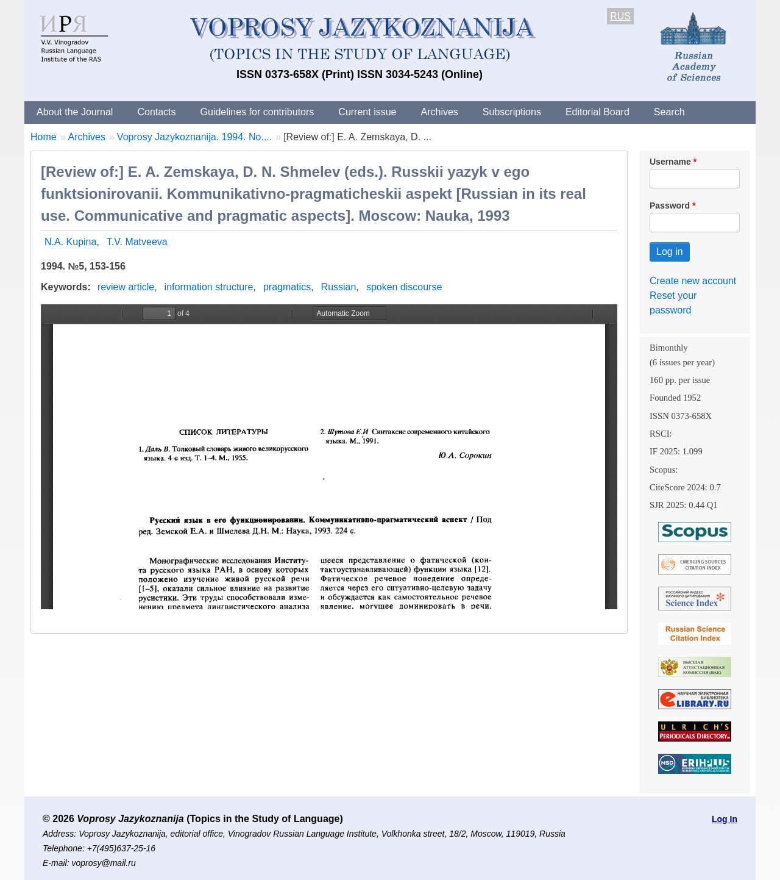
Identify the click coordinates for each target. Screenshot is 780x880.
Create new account (693, 281)
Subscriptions (512, 112)
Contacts (156, 112)
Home (43, 137)
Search (669, 112)
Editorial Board (597, 112)
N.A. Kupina (70, 242)
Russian (338, 287)
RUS (620, 16)
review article (126, 287)
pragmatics (287, 287)
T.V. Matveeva (137, 242)
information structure (209, 287)
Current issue (367, 112)
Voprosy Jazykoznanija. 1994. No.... (194, 137)
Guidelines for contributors (257, 112)
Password (670, 205)
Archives (439, 112)
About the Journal (75, 112)
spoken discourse (404, 287)
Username (670, 161)
